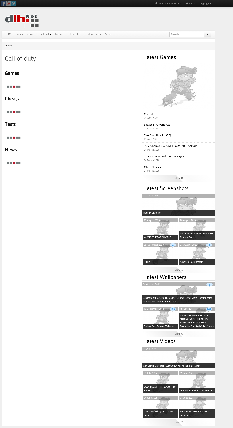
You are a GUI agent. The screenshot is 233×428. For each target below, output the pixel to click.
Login (190, 3)
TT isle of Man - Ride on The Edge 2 (164, 156)
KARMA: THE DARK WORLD (157, 237)
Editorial (45, 34)
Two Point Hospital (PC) (157, 135)
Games (19, 34)
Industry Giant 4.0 (152, 212)
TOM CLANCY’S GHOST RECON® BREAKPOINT (171, 145)
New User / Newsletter (168, 3)
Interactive (94, 34)
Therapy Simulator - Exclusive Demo (197, 390)
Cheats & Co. (75, 34)
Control (148, 114)
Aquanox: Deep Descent (191, 262)
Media (60, 34)
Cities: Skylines (152, 167)
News (31, 34)
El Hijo (147, 262)
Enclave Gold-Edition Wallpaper (159, 326)
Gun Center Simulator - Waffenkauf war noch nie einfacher (171, 365)
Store (108, 34)
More (179, 178)
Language (205, 3)
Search (8, 45)
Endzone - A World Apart (158, 124)
